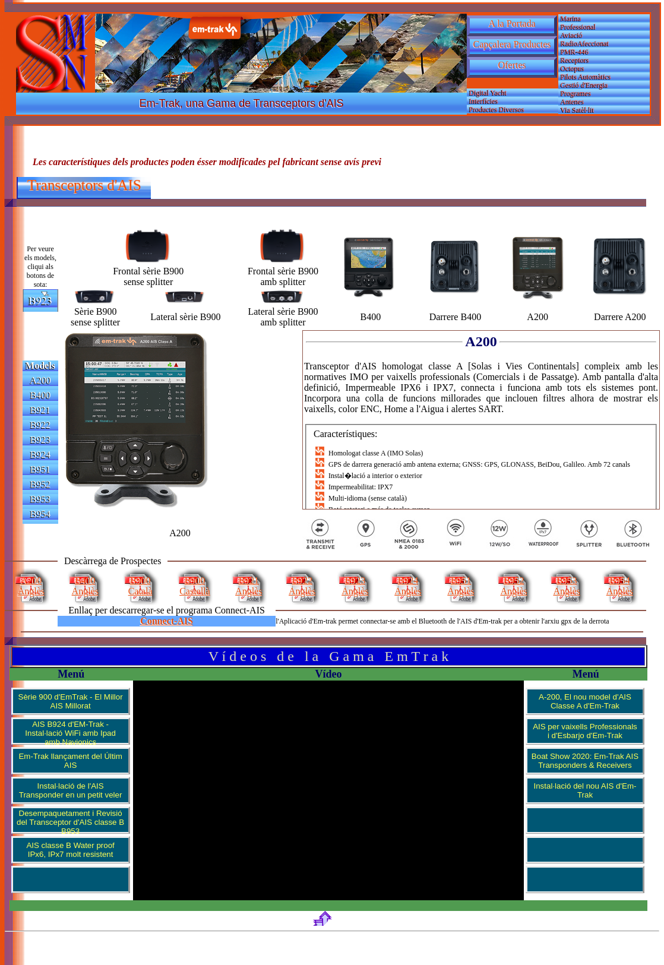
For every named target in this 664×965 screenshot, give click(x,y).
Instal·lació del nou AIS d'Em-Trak (585, 790)
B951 (40, 469)
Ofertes (512, 65)
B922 (40, 425)
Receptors (575, 60)
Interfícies (483, 101)
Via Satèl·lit (578, 110)
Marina (571, 18)
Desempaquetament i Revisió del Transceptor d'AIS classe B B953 (70, 821)
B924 (40, 455)
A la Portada (511, 23)
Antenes (572, 101)
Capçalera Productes (512, 44)
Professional (578, 27)
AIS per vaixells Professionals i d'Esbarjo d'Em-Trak (585, 731)
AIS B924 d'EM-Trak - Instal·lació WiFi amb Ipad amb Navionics (70, 732)
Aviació (572, 35)
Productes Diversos (496, 109)
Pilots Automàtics (586, 76)
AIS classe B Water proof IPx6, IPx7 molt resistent (70, 850)
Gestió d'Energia (584, 85)
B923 (40, 440)
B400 (40, 395)
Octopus (572, 68)
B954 (40, 514)
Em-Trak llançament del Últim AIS (70, 761)
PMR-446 (575, 52)
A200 (40, 380)
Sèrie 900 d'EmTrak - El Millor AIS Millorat (70, 701)
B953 (40, 499)
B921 (40, 410)
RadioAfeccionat (585, 43)
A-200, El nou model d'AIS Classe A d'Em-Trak (585, 701)
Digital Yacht (488, 92)
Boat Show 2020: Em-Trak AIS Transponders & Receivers (585, 761)
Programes (576, 93)
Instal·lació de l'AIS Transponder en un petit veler (70, 790)
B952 (40, 484)
